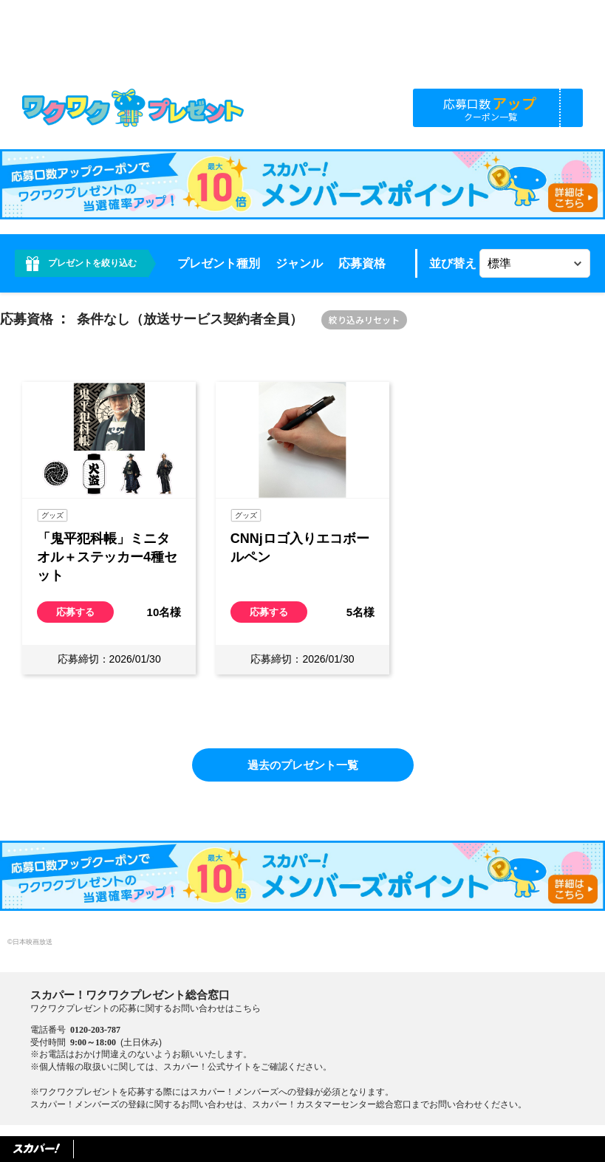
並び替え (452, 263)
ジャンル (299, 263)
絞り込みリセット (364, 319)
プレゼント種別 (218, 263)
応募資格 (362, 263)
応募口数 (490, 107)
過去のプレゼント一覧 (302, 765)
